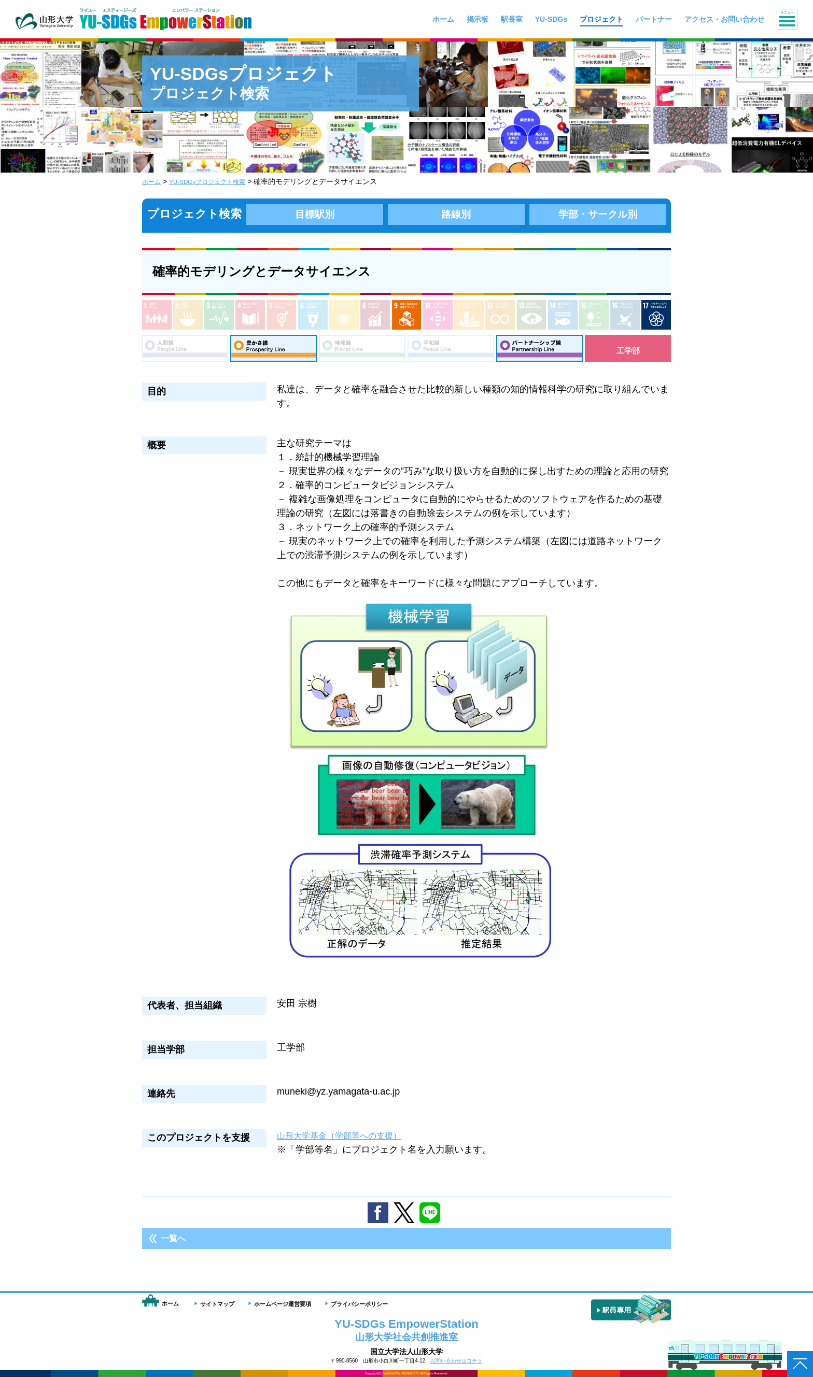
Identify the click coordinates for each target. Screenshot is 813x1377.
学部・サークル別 (597, 213)
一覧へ (173, 1243)
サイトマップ (217, 1304)
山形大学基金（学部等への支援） (347, 1140)
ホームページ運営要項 (282, 1304)
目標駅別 (315, 213)
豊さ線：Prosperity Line (273, 350)
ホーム (153, 181)
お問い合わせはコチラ (456, 1361)
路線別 (456, 213)
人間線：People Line (185, 350)
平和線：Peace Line (451, 350)
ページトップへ (800, 1364)
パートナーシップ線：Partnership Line (539, 350)
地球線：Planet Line (362, 350)
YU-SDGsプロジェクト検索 (217, 181)
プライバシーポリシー (359, 1304)
